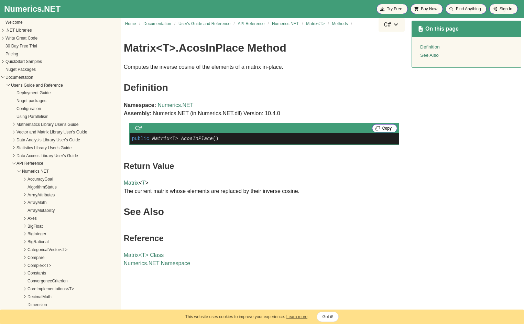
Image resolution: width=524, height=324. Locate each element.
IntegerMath (28, 38)
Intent (22, 46)
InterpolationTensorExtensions (44, 62)
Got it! (327, 316)
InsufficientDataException (40, 30)
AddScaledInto (41, 297)
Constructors (34, 164)
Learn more (296, 316)
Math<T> (25, 140)
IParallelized (28, 85)
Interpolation (28, 54)
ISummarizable (30, 101)
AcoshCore (38, 226)
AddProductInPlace (45, 265)
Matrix (22, 148)
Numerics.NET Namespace (157, 263)
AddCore (36, 250)
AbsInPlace (38, 195)
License (24, 124)
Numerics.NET (175, 105)
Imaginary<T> (29, 22)
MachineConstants (34, 132)
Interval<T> (27, 77)
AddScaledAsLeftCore (48, 273)
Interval (23, 69)
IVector (23, 117)
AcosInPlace (39, 242)
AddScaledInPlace (45, 289)
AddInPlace (38, 258)
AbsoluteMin (39, 210)
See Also (429, 55)
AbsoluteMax (40, 203)
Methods (30, 179)
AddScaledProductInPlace (52, 305)
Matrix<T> (26, 156)
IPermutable (28, 93)
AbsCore (36, 187)
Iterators (24, 109)
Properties (31, 171)
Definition (430, 47)
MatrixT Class (144, 255)
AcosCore (37, 218)
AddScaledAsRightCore (49, 281)
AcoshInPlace (40, 234)
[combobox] (392, 25)
